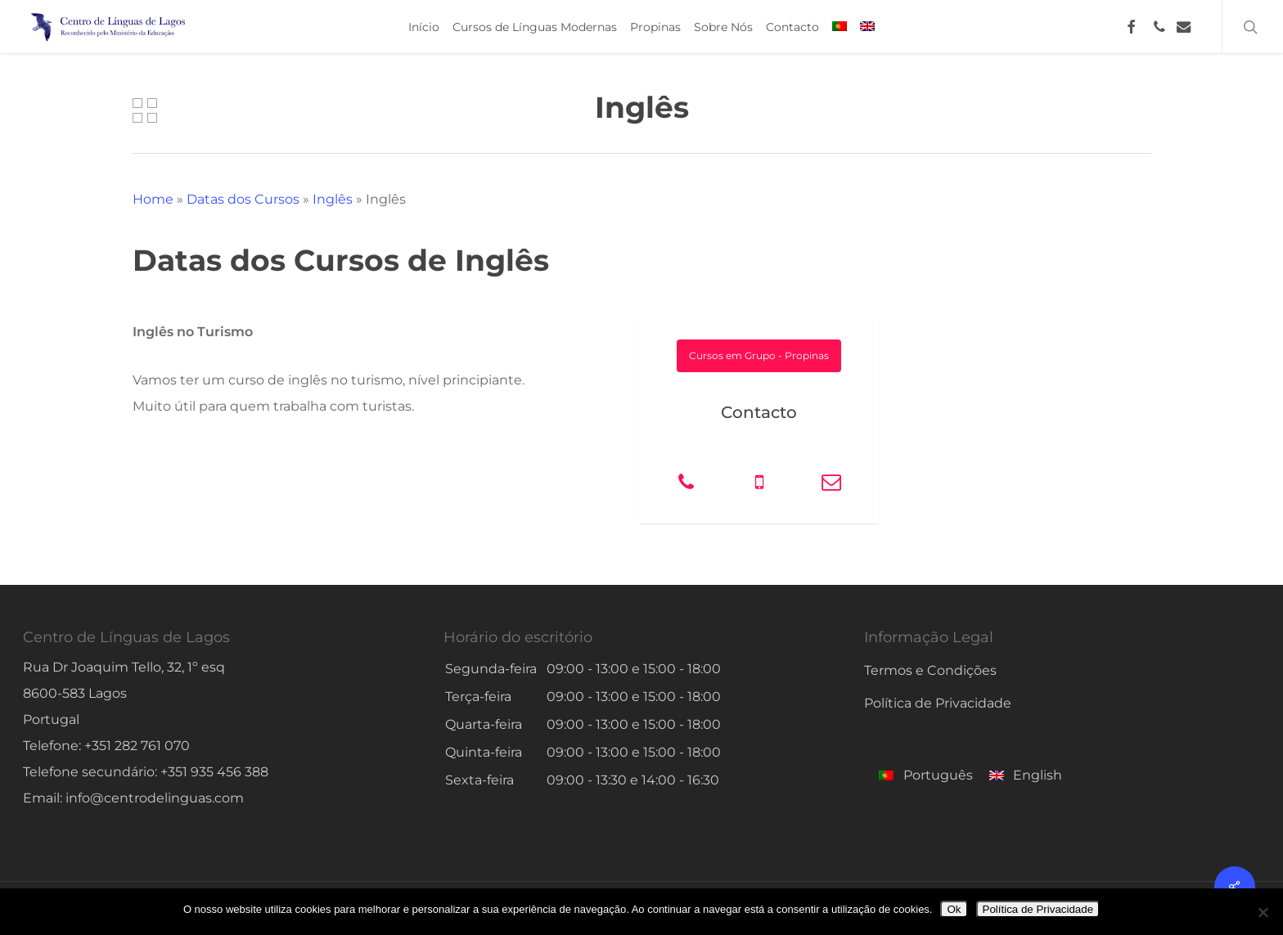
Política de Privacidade (937, 703)
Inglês (333, 199)
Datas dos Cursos (243, 199)
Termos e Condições (930, 670)
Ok (954, 909)
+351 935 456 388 (214, 772)
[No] (1262, 912)
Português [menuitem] (938, 775)
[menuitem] (839, 27)
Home (153, 199)
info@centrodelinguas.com (154, 798)
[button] (759, 355)
